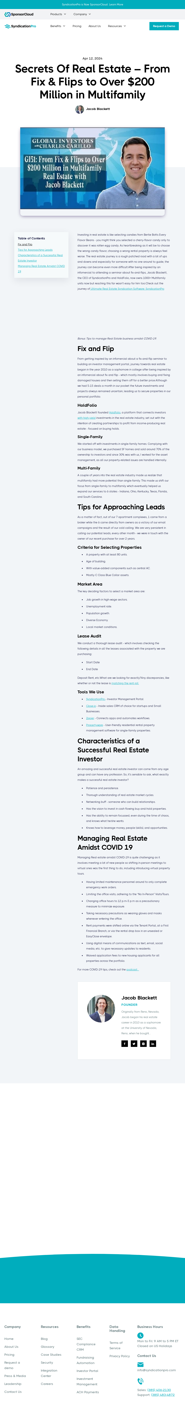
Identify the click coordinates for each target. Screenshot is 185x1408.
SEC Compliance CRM (86, 1344)
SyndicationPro (96, 699)
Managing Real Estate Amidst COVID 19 (41, 268)
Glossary (47, 1347)
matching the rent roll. (125, 683)
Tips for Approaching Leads (35, 249)
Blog (44, 1339)
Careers (47, 1384)
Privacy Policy (119, 1356)
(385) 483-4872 (163, 1395)
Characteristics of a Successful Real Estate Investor (40, 258)
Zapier (90, 718)
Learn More (116, 4)
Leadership (12, 1384)
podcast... (132, 969)
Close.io (91, 706)
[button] (58, 14)
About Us (95, 26)
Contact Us (13, 1392)
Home (9, 1339)
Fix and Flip (25, 244)
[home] (20, 26)
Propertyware (94, 725)
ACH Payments (88, 1392)
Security (47, 1362)
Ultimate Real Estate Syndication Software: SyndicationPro (127, 288)
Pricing (77, 26)
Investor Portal (87, 1371)
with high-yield (87, 418)
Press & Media (15, 1376)
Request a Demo (164, 26)
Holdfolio (115, 412)
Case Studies (51, 1354)
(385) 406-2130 (159, 1390)
